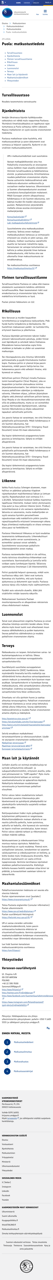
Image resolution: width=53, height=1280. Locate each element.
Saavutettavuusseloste (33, 1245)
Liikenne (11, 65)
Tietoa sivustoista (39, 1242)
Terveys (10, 71)
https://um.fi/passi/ (11, 950)
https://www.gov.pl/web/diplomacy (19, 911)
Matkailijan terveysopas (14, 742)
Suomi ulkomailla (9, 1216)
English (36, 3)
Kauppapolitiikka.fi (10, 1220)
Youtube (5, 1200)
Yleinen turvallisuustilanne (19, 59)
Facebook (6, 1195)
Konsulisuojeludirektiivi (19, 220)
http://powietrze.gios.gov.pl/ (16, 718)
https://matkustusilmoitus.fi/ (22, 268)
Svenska (27, 3)
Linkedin (5, 1191)
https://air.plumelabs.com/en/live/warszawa (23, 721)
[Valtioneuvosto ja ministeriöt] (4, 3)
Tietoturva (18, 1245)
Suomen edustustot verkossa (18, 1242)
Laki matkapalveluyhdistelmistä (23, 223)
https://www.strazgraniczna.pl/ (17, 899)
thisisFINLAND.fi (9, 1225)
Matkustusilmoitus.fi (10, 1229)
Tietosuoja (7, 1245)
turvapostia (13, 1118)
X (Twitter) (6, 1182)
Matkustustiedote (13, 29)
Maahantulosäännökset (17, 77)
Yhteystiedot (13, 80)
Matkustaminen (19, 23)
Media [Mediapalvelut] (48, 2)
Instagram (6, 1186)
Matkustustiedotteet (15, 26)
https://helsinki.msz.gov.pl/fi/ (17, 917)
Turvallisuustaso (14, 53)
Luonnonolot (13, 68)
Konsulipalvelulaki (16, 216)
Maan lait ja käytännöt (17, 74)
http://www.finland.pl (12, 989)
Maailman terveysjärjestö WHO (17, 746)
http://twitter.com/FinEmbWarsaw (18, 992)
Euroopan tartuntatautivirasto (17, 749)
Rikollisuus (12, 62)
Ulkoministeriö (8, 1211)
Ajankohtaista (13, 56)
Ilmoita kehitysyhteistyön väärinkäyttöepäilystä (22, 1233)
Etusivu (5, 23)
